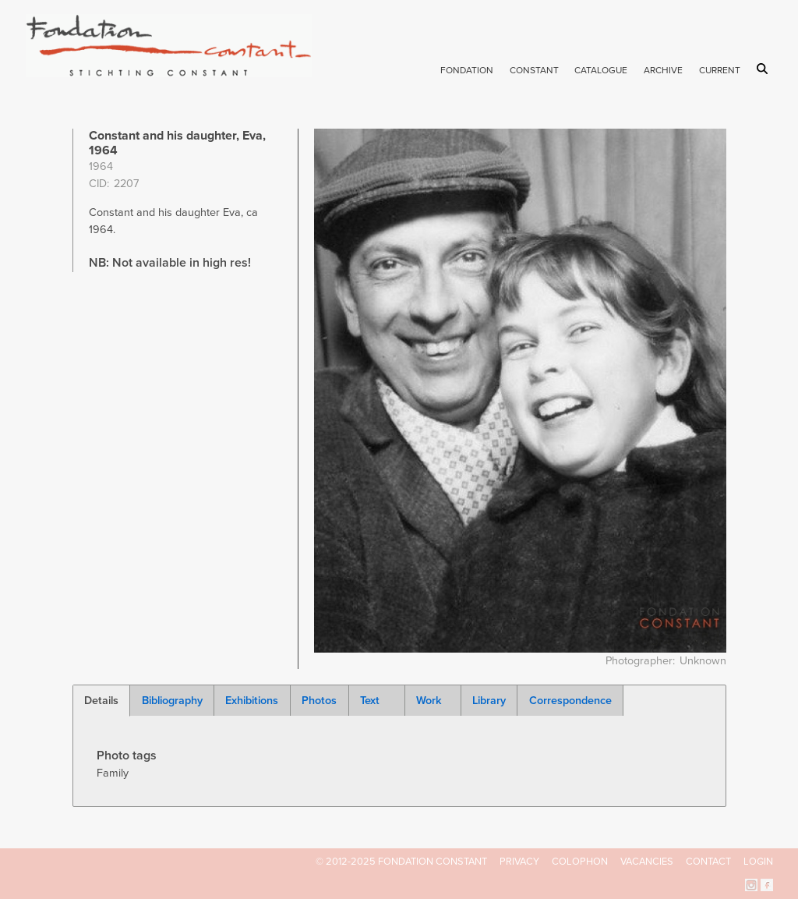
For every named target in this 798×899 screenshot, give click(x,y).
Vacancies (646, 861)
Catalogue (600, 70)
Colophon (580, 861)
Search (765, 68)
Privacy (519, 861)
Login (758, 861)
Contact (708, 861)
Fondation (466, 70)
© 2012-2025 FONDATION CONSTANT (401, 861)
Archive (663, 70)
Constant (534, 70)
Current (719, 70)
